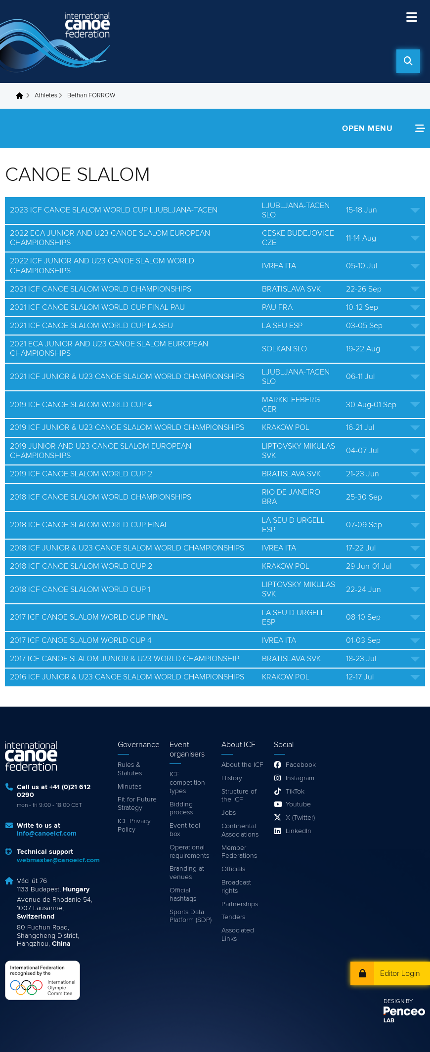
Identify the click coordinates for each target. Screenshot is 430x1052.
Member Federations (239, 852)
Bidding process (181, 808)
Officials (233, 869)
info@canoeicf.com (47, 833)
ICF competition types (187, 783)
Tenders (233, 917)
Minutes (129, 786)
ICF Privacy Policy (134, 825)
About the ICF (242, 764)
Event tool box (185, 830)
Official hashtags (183, 894)
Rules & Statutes (130, 769)
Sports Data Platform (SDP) (191, 916)
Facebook (301, 764)
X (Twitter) (300, 817)
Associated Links (237, 934)
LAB (389, 1021)
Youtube (298, 804)
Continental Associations (239, 830)
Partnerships (239, 904)
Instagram (300, 778)
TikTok (295, 791)
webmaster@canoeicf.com (58, 860)
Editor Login (400, 973)
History (231, 778)
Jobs (228, 812)
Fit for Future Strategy (137, 803)
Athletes (46, 95)
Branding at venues (187, 873)
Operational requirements (189, 851)
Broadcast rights (236, 886)
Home (22, 96)
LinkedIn (298, 831)
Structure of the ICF (239, 795)
